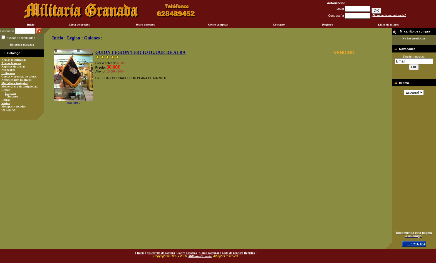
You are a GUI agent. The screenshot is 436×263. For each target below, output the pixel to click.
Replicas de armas (13, 66)
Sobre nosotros (145, 24)
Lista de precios (79, 24)
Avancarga (8, 69)
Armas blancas (11, 63)
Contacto (279, 24)
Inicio (30, 24)
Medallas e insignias (14, 83)
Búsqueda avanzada (22, 44)
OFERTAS (8, 109)
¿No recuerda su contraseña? (388, 15)
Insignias (10, 93)
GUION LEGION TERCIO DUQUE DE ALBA (140, 52)
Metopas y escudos (13, 106)
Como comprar (218, 24)
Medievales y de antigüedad (19, 86)
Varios (5, 103)
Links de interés (388, 24)
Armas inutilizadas (13, 59)
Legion (5, 89)
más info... (73, 101)
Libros (5, 99)
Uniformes (8, 73)
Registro (327, 24)
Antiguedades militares (16, 79)
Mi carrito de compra (161, 252)
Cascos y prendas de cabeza (19, 76)
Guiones (92, 38)
